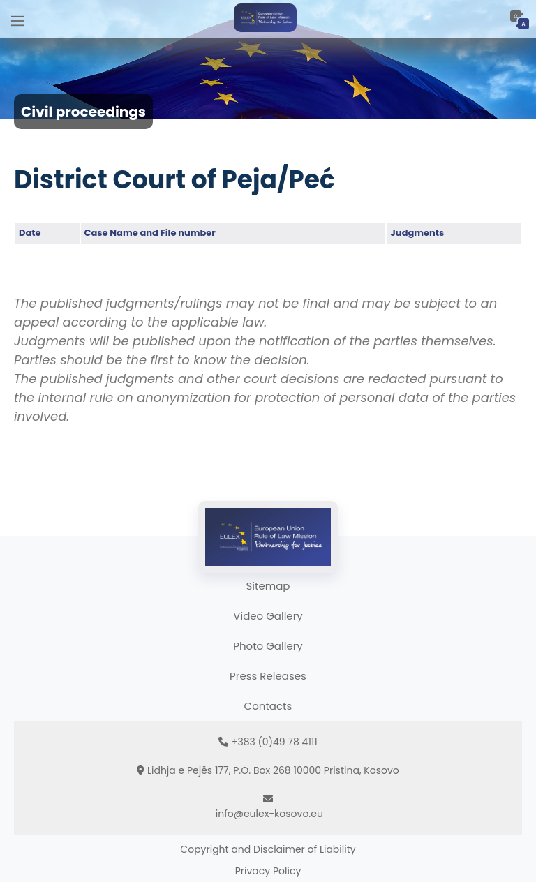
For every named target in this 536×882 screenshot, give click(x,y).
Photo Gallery (267, 645)
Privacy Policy (268, 871)
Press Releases (268, 675)
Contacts (268, 705)
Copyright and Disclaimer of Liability (267, 849)
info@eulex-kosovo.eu (269, 814)
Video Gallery (267, 615)
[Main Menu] (17, 19)
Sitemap (268, 585)
